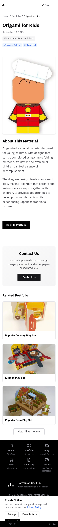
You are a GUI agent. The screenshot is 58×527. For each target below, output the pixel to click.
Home (5, 16)
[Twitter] (10, 524)
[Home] (3, 523)
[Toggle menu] (53, 5)
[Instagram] (15, 524)
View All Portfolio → (29, 432)
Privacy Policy (34, 507)
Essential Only (29, 514)
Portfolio (16, 16)
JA (47, 5)
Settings (12, 514)
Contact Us (29, 277)
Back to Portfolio (16, 225)
